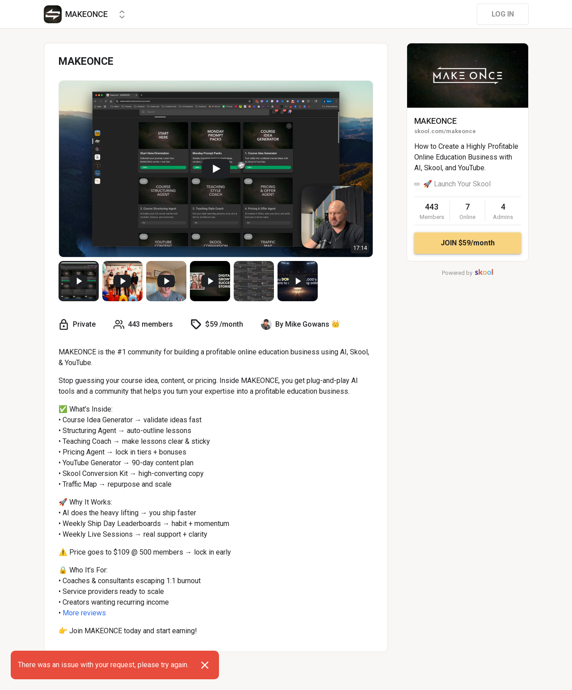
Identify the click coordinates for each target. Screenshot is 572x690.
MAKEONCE (435, 121)
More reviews (84, 613)
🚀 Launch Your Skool (457, 184)
